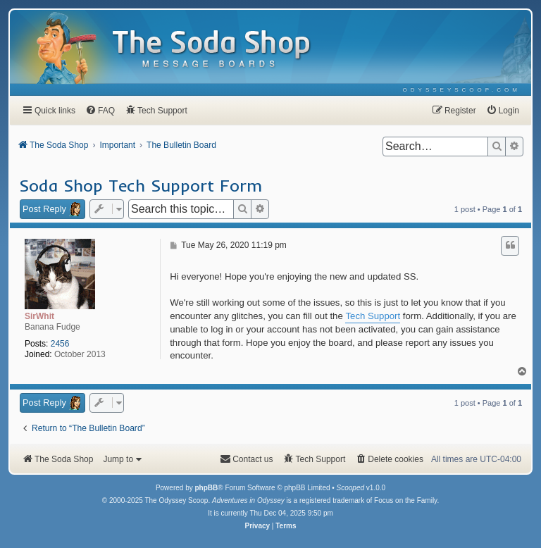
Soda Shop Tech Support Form (140, 185)
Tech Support (372, 316)
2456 (60, 344)
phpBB (206, 488)
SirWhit (39, 316)
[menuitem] (462, 90)
